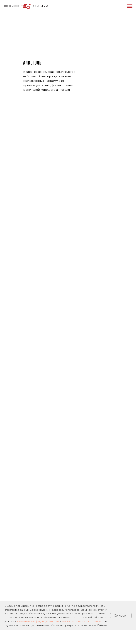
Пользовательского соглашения (83, 621)
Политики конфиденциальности (38, 621)
